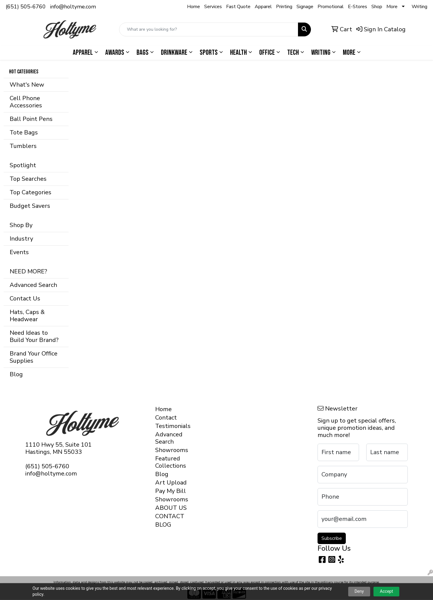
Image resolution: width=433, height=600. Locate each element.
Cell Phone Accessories (26, 101)
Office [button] (267, 52)
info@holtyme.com (73, 6)
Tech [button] (293, 52)
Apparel (263, 6)
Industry (21, 239)
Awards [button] (114, 52)
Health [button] (238, 52)
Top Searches (28, 179)
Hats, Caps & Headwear (27, 315)
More (392, 6)
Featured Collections (170, 462)
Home (193, 6)
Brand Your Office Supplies (33, 357)
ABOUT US (171, 508)
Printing (284, 6)
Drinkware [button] (174, 52)
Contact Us (25, 298)
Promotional (331, 6)
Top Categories (30, 192)
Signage (304, 6)
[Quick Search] (208, 29)
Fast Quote (238, 6)
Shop (376, 6)
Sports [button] (209, 52)
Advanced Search (33, 285)
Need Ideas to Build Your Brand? (34, 336)
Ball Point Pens (31, 119)
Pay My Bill (170, 491)
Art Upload (171, 482)
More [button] (349, 52)
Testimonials (172, 426)
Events (19, 252)
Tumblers (23, 146)
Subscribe (331, 538)
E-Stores (357, 6)
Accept (386, 591)
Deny (359, 591)
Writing (419, 6)
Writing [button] (320, 52)
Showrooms (171, 450)
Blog (16, 374)
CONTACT (169, 516)
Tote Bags (24, 132)
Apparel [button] (83, 52)
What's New (27, 85)
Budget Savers (30, 206)
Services (213, 6)
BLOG (163, 525)
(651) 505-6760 (26, 6)
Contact (166, 418)
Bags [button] (143, 52)
